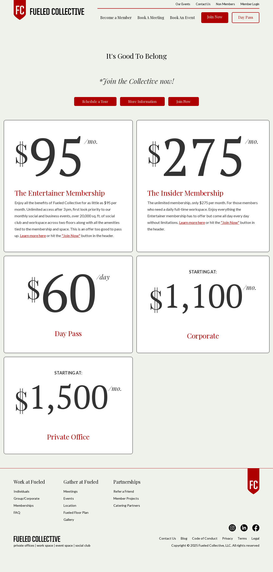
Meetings (71, 491)
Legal (255, 538)
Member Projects (126, 498)
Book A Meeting (150, 17)
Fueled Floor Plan (76, 512)
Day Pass (245, 17)
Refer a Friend (123, 491)
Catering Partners (126, 505)
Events (69, 498)
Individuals (21, 491)
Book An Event (182, 17)
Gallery (69, 519)
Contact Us (167, 538)
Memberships (24, 505)
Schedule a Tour (95, 101)
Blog (184, 538)
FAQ (17, 512)
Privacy (227, 538)
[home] (49, 10)
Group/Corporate (27, 498)
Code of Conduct (204, 538)
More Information (142, 101)
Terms (242, 538)
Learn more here (33, 235)
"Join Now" (71, 235)
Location (70, 505)
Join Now (214, 16)
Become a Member (116, 17)
